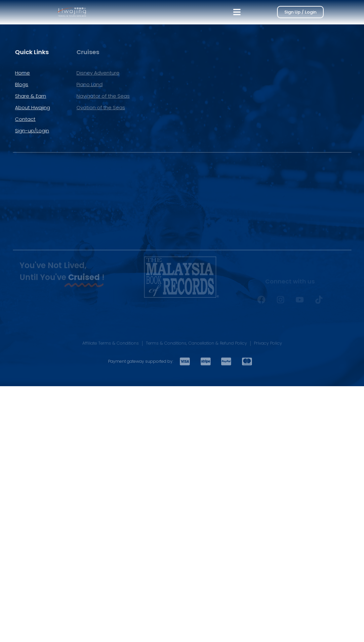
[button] (237, 12)
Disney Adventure (63, 72)
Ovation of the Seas (66, 107)
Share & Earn (22, 95)
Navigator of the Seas (68, 95)
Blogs (13, 84)
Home (14, 72)
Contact (17, 119)
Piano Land (55, 84)
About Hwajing (24, 107)
